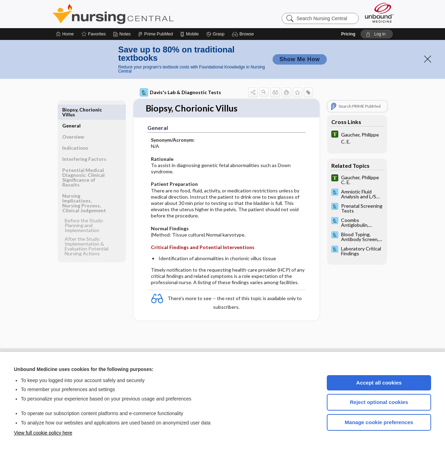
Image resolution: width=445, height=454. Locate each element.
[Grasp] (215, 34)
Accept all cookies (379, 383)
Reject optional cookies (379, 402)
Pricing (348, 34)
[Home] (65, 34)
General (71, 110)
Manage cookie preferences (379, 422)
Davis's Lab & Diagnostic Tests (180, 92)
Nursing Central (139, 13)
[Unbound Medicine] (379, 13)
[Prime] (155, 34)
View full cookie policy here (43, 433)
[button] (244, 34)
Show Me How (300, 59)
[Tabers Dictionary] (357, 138)
